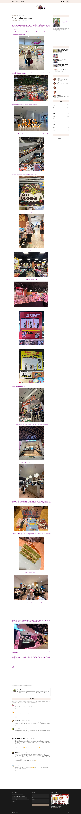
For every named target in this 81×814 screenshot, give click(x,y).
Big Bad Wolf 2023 (20, 15)
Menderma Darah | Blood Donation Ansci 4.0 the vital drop (59, 805)
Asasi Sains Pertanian (19, 794)
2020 (61, 113)
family (21, 685)
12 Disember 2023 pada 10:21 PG (30, 738)
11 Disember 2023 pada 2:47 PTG (25, 720)
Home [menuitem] (13, 1)
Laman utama (14, 15)
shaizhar (58, 78)
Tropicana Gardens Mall (27, 685)
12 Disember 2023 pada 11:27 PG (22, 752)
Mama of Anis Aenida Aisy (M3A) (21, 728)
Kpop (13, 799)
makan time (21, 799)
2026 (61, 104)
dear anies (17, 765)
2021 (61, 112)
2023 (61, 108)
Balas (16, 708)
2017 (61, 118)
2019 (61, 115)
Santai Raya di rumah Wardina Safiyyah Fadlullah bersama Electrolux (63, 50)
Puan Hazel (17, 712)
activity (16, 799)
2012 (61, 126)
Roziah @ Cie (59, 95)
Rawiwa (16, 752)
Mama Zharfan (17, 704)
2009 (61, 130)
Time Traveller (17, 720)
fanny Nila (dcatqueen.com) (20, 738)
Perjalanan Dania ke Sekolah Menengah (63, 60)
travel (13, 801)
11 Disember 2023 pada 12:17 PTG (24, 712)
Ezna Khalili (20, 689)
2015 (61, 121)
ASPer (13, 794)
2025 (61, 105)
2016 (61, 119)
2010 (61, 129)
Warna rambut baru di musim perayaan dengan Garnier (63, 65)
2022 (61, 110)
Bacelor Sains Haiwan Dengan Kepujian (18, 796)
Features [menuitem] (16, 1)
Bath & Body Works (61, 54)
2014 (61, 123)
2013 (61, 124)
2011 (61, 127)
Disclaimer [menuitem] (22, 1)
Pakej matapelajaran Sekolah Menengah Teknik (63, 70)
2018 (61, 116)
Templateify (18, 812)
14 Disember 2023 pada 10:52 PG (23, 765)
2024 (61, 107)
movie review (26, 799)
